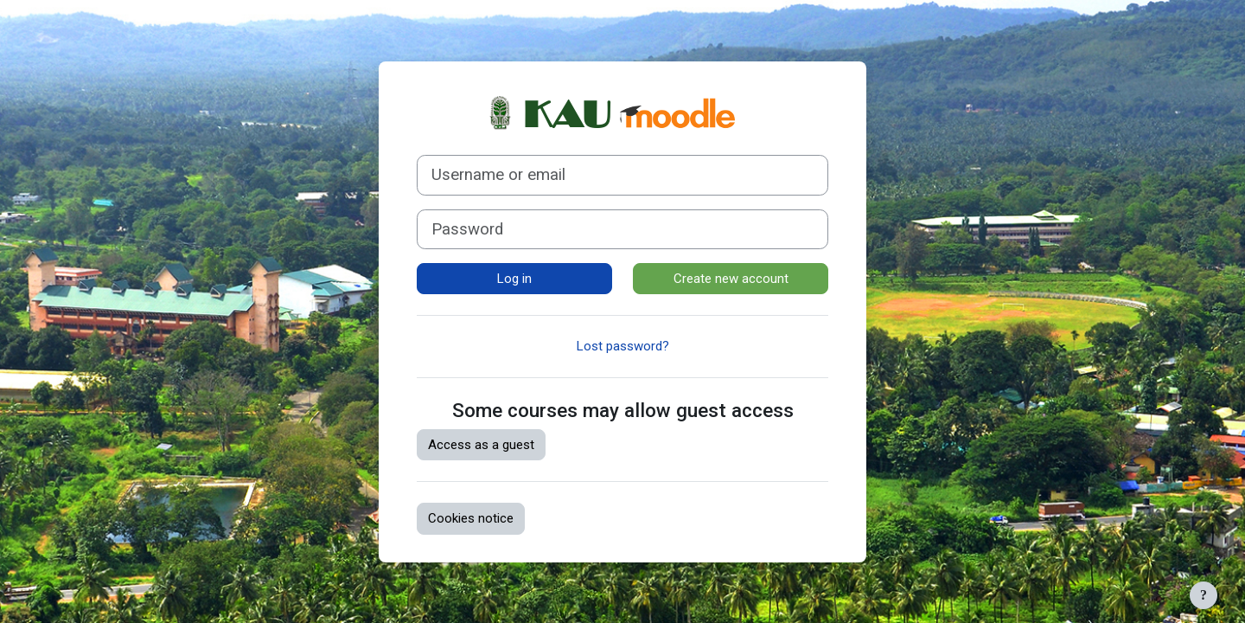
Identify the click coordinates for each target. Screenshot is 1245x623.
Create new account (731, 278)
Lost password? (623, 346)
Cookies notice (471, 518)
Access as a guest (481, 445)
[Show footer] (1203, 595)
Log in (514, 278)
